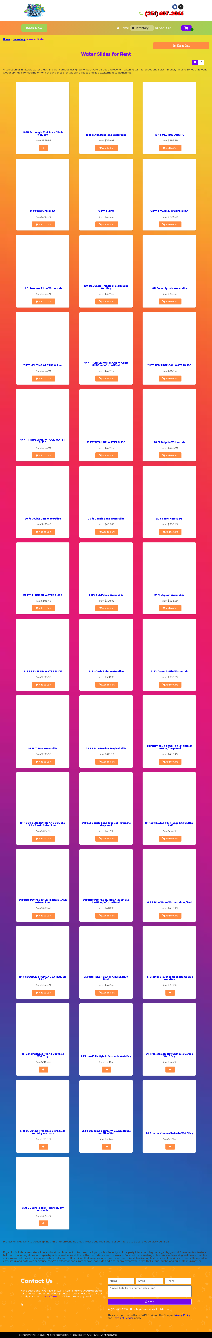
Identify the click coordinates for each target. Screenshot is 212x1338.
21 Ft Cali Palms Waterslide (106, 595)
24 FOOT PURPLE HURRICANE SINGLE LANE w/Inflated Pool (106, 901)
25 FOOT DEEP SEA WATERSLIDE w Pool (106, 978)
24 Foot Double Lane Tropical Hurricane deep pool (106, 824)
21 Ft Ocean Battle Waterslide (169, 671)
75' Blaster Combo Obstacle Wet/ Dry (169, 1133)
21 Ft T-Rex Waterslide (42, 748)
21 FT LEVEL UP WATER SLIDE (43, 671)
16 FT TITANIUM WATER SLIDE (169, 211)
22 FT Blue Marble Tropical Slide (106, 748)
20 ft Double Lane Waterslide (106, 518)
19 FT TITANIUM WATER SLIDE (106, 442)
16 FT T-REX (106, 211)
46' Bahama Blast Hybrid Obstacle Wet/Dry (43, 1055)
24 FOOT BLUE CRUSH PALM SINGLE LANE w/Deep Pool (169, 747)
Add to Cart (107, 147)
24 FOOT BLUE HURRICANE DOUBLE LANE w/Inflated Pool (42, 824)
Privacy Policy (181, 1315)
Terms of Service (123, 1318)
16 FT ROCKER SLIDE (43, 211)
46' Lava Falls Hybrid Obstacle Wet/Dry (106, 1056)
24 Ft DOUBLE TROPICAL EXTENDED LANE (42, 978)
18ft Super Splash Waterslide (169, 288)
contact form (48, 1296)
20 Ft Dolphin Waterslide (169, 442)
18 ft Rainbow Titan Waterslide (42, 288)
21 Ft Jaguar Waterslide (169, 595)
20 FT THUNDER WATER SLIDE (42, 595)
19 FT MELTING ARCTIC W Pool (42, 365)
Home (124, 28)
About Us (167, 28)
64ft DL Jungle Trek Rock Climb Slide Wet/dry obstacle (42, 1132)
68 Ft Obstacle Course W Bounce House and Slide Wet (106, 1132)
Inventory (144, 28)
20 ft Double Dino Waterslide (43, 518)
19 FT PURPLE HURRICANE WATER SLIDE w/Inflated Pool (106, 364)
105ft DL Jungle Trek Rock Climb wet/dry (43, 133)
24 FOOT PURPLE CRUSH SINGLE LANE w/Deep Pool (42, 901)
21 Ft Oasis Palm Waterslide (106, 671)
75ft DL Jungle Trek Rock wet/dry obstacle (43, 1209)
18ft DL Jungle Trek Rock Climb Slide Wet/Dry (106, 287)
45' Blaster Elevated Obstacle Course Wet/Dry (169, 978)
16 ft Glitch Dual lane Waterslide (106, 134)
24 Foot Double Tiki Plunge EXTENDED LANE (169, 824)
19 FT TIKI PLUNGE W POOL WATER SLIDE (42, 441)
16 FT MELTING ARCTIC (169, 134)
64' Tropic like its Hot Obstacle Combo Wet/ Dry (169, 1055)
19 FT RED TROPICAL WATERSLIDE (169, 365)
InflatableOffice (110, 1335)
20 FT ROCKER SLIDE (169, 518)
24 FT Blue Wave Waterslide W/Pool (169, 902)
